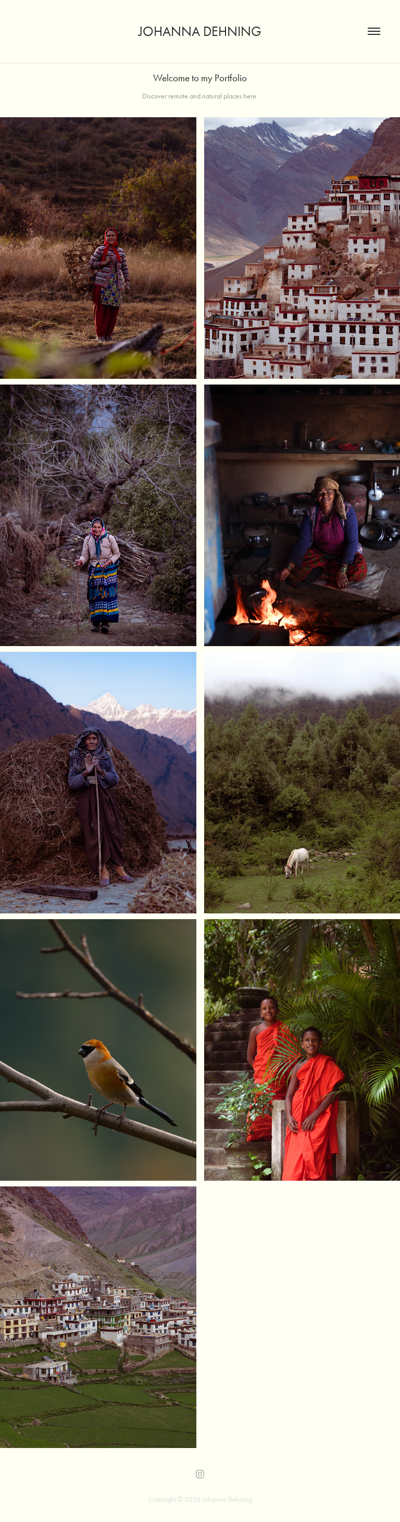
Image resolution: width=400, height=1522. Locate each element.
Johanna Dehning (200, 31)
